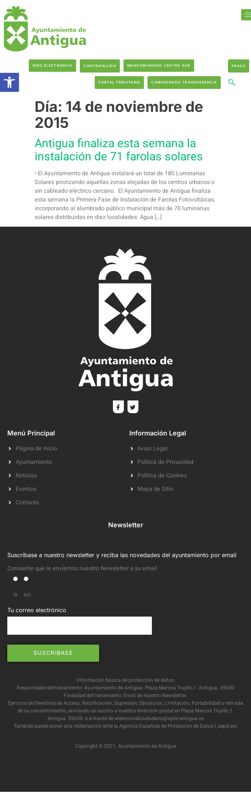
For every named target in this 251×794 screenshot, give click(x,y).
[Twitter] (133, 406)
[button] (9, 82)
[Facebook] (118, 406)
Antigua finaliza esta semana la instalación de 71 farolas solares (119, 150)
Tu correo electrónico (79, 620)
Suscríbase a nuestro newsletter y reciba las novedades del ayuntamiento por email (121, 555)
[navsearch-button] (231, 83)
